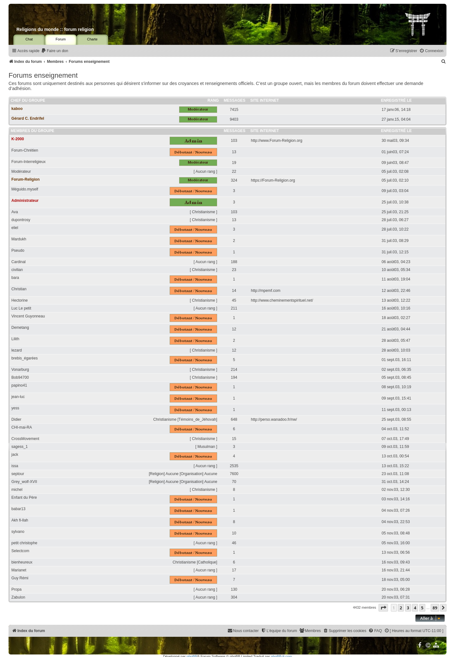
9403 (234, 119)
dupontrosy (20, 220)
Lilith (15, 339)
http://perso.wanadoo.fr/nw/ (274, 419)
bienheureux (22, 562)
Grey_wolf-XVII (24, 481)
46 (234, 543)
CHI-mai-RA (21, 427)
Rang (213, 100)
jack (14, 454)
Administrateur (25, 200)
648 (234, 419)
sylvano (17, 531)
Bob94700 (20, 377)
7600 (234, 474)
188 (234, 262)
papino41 (19, 385)
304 (234, 597)
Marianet (18, 570)
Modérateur (21, 171)
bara (15, 277)
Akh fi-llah (19, 520)
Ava (14, 212)
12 (234, 329)
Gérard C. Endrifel (27, 118)
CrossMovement (25, 439)
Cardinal (18, 262)
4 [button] (415, 608)
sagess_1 (19, 446)
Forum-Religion (25, 179)
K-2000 (17, 139)
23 (234, 270)
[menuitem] (54, 51)
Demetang (20, 327)
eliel (14, 228)
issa (14, 466)
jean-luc (18, 397)
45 (234, 300)
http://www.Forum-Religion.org (276, 140)
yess (15, 408)
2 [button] (401, 608)
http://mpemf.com (265, 290)
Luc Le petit (21, 308)
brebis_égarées (24, 358)
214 (234, 369)
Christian (19, 289)
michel (16, 489)
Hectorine (19, 300)
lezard (16, 350)
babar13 (18, 509)
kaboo (17, 108)
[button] (383, 608)
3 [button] (408, 608)
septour (17, 474)
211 (234, 308)
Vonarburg (20, 369)
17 (234, 570)
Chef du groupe (28, 100)
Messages (235, 100)
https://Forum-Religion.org (273, 180)
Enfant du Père (24, 497)
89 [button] (435, 608)
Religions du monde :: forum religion (55, 29)
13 (234, 152)
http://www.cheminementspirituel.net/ (282, 300)
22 (234, 171)
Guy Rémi (19, 578)
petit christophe (24, 543)
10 (234, 533)
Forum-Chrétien (24, 150)
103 (234, 140)
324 (234, 180)
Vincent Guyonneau (28, 316)
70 (234, 481)
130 (234, 589)
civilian (17, 270)
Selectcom (20, 551)
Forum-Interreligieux (28, 162)
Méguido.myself (24, 189)
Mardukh (18, 239)
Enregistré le (396, 100)
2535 (234, 466)
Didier (16, 419)
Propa (16, 589)
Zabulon (18, 597)
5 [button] (422, 608)
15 (234, 439)
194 (234, 377)
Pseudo (17, 250)
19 (234, 162)
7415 (234, 109)
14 (234, 290)
